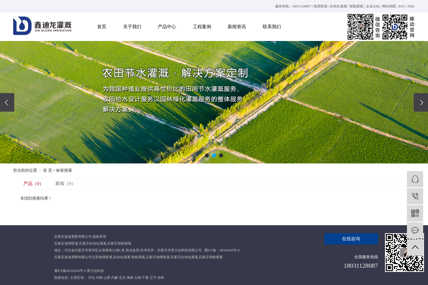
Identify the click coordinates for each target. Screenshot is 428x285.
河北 (91, 278)
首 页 (47, 170)
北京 (122, 278)
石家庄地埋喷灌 (66, 243)
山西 (106, 278)
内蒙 (114, 278)
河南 (99, 278)
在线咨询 (351, 238)
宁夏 (145, 278)
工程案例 (202, 26)
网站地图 (389, 6)
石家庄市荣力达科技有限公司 (179, 250)
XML (411, 6)
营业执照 (132, 250)
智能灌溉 (356, 6)
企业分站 (373, 6)
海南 (130, 278)
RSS (402, 6)
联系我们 (272, 26)
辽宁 (153, 278)
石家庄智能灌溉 (119, 243)
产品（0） (33, 183)
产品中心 (167, 26)
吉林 (160, 278)
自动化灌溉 (338, 6)
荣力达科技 (95, 271)
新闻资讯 (237, 26)
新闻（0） (65, 183)
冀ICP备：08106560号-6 (222, 250)
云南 (137, 278)
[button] (207, 155)
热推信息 (61, 278)
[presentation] (7, 102)
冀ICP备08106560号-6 (70, 271)
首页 (101, 26)
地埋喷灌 (320, 6)
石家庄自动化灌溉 (92, 243)
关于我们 (132, 26)
